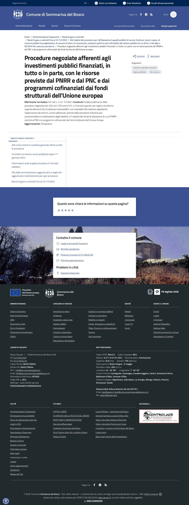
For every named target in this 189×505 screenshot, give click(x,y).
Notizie (128, 311)
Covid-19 (129, 323)
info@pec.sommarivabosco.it (28, 370)
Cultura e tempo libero (62, 336)
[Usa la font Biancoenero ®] (106, 3)
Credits (13, 461)
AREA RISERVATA (93, 500)
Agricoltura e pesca (61, 311)
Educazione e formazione (64, 340)
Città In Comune (151, 494)
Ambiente (57, 315)
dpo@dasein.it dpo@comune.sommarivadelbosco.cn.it (125, 392)
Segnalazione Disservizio (20, 432)
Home (27, 36)
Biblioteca (129, 315)
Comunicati (129, 319)
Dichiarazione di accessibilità (22, 415)
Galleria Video (159, 328)
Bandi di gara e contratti (73, 36)
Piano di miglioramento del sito (23, 419)
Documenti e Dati (17, 323)
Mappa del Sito (16, 474)
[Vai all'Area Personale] (160, 3)
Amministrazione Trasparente (46, 36)
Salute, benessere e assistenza (101, 323)
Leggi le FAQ (15, 424)
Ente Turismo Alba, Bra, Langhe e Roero (70, 432)
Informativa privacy (18, 449)
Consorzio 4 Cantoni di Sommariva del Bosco (115, 428)
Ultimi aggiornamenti (19, 465)
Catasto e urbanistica (62, 332)
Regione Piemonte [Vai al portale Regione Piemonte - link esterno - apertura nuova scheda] (19, 3)
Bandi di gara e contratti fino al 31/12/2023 (47, 40)
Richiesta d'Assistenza (19, 436)
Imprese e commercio (97, 315)
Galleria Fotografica (161, 323)
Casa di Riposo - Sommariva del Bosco (112, 411)
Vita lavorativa (94, 336)
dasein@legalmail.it (108, 395)
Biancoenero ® (104, 497)
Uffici (12, 319)
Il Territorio (157, 319)
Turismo (91, 332)
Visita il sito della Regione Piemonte (111, 419)
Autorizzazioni (59, 328)
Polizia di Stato (59, 436)
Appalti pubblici (59, 323)
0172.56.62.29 (20, 360)
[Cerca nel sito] (173, 14)
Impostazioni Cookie (18, 457)
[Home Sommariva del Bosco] (48, 14)
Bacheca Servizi (17, 440)
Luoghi (156, 315)
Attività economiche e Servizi (166, 332)
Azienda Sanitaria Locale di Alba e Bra (112, 415)
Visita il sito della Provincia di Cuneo (111, 424)
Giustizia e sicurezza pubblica (100, 311)
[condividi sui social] (138, 56)
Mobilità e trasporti (96, 319)
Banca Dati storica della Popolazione (111, 436)
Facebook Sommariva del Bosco (66, 428)
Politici (13, 336)
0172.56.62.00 (19, 357)
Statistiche (15, 469)
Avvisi (127, 328)
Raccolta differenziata (62, 424)
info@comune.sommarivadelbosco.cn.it (33, 373)
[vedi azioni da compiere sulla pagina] (153, 56)
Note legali (15, 453)
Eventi (156, 311)
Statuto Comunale (18, 444)
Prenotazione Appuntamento (22, 428)
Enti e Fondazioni (17, 328)
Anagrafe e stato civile (63, 319)
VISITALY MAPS (60, 411)
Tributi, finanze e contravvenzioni (102, 328)
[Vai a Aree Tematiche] (132, 3)
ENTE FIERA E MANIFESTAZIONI (67, 419)
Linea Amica (101, 432)
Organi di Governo (18, 311)
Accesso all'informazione (124, 26)
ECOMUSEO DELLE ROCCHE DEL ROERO (71, 415)
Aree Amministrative (19, 315)
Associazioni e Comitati (163, 336)
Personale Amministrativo (21, 332)
